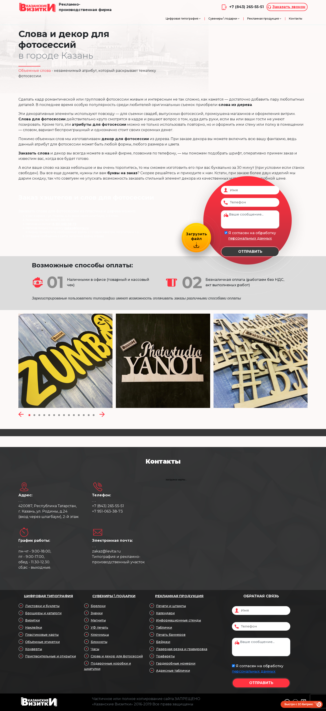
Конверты (33, 649)
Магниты (98, 620)
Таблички (164, 627)
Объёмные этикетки (42, 642)
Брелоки (98, 606)
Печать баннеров (170, 635)
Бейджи (163, 642)
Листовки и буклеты (42, 606)
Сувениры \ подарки (113, 596)
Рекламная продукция (179, 596)
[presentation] (21, 415)
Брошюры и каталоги (43, 613)
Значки (97, 613)
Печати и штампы (171, 606)
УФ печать (99, 627)
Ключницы (100, 635)
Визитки (32, 620)
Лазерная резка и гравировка (181, 649)
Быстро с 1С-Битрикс (298, 704)
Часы (95, 649)
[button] (29, 415)
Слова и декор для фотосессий (117, 656)
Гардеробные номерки (175, 663)
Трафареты (165, 656)
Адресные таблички (173, 671)
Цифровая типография (48, 596)
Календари (165, 613)
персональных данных (250, 238)
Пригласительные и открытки (50, 656)
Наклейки (33, 627)
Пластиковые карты (42, 635)
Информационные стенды (178, 620)
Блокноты (99, 642)
